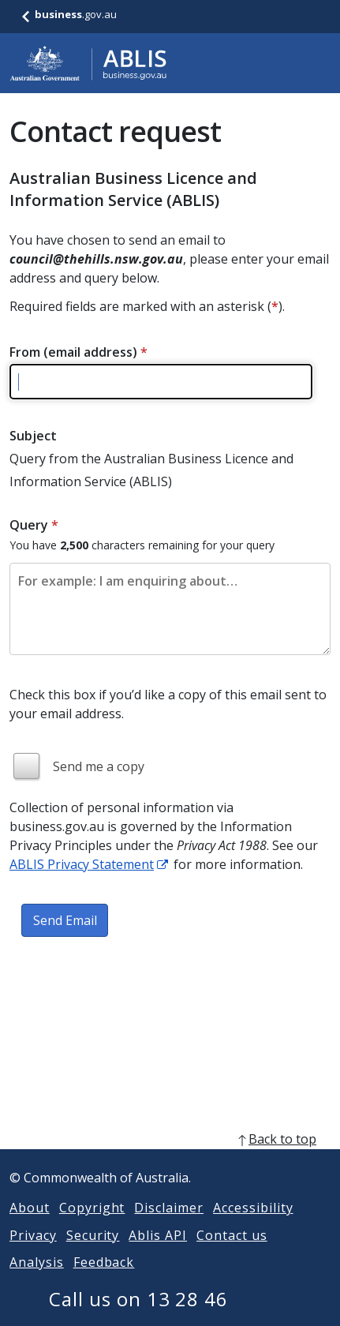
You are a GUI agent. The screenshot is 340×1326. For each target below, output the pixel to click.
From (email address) (78, 352)
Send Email (65, 920)
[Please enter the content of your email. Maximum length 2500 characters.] (170, 609)
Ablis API (158, 1254)
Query (33, 525)
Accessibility (253, 1226)
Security (93, 1254)
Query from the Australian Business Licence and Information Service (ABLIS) (151, 470)
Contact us (231, 1254)
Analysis (36, 1281)
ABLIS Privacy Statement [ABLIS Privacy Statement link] (81, 864)
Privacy (33, 1254)
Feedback (104, 1281)
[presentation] (129, 997)
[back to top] (170, 1158)
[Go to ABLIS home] (88, 63)
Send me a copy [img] (98, 766)
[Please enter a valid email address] (160, 381)
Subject (33, 435)
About (29, 1226)
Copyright (92, 1226)
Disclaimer (169, 1226)
